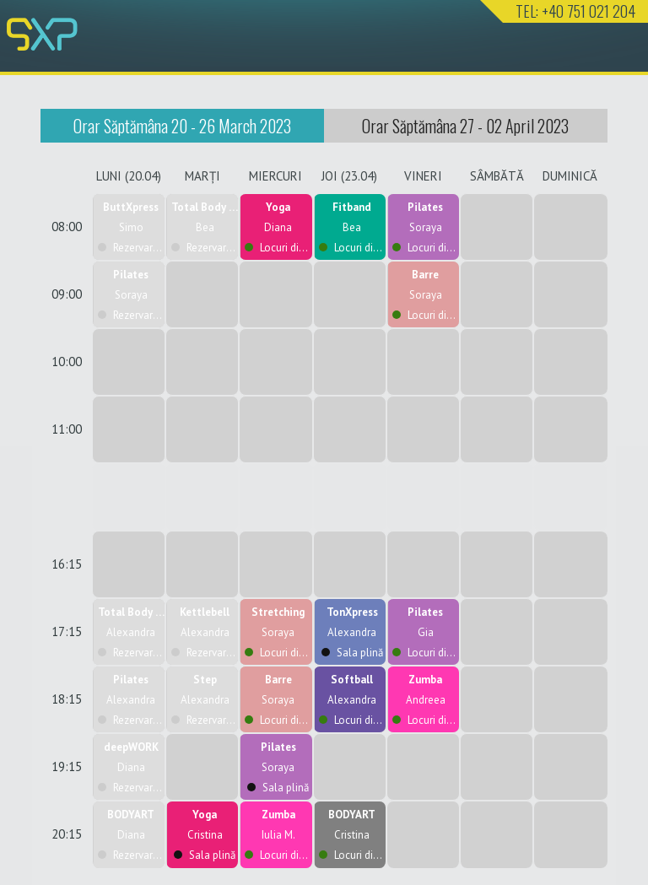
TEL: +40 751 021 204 (575, 11)
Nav (617, 49)
